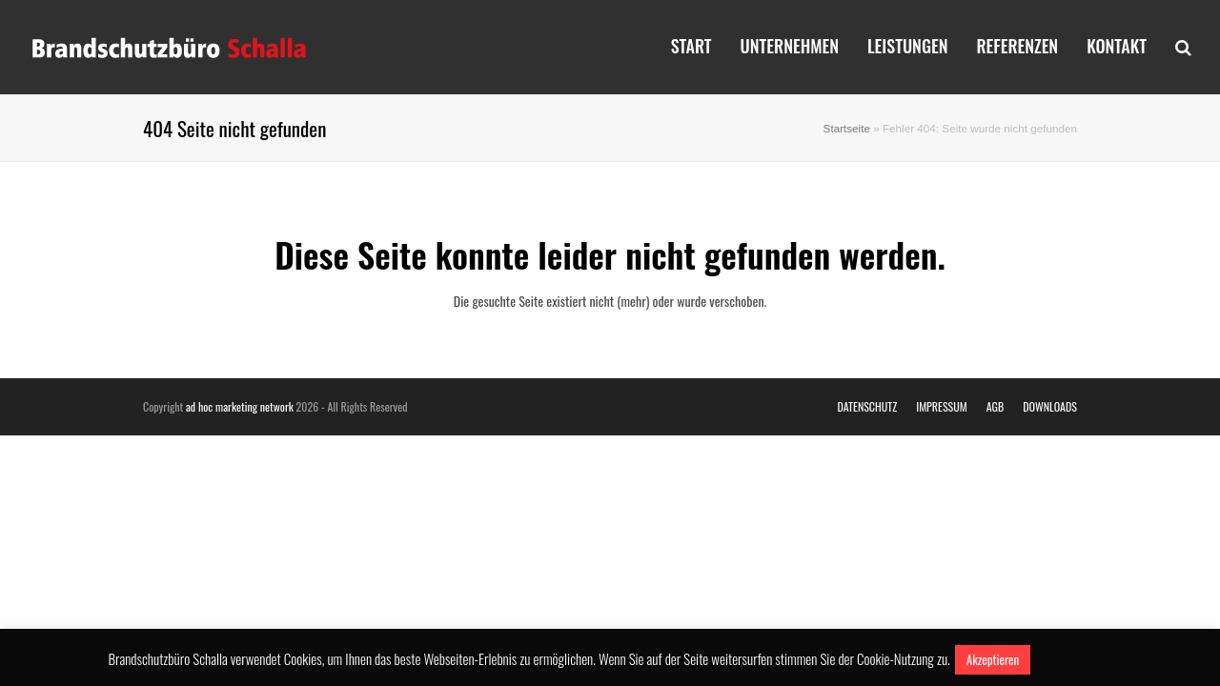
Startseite (847, 128)
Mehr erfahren (1072, 658)
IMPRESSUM (941, 406)
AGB (995, 406)
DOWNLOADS (1050, 406)
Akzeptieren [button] (992, 659)
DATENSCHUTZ (867, 406)
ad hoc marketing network (240, 406)
